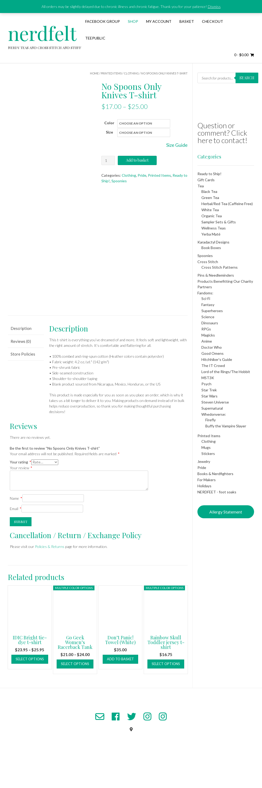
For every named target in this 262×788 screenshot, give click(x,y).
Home (94, 73)
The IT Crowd (213, 365)
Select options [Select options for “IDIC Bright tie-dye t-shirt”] (30, 688)
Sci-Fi (205, 298)
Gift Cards (206, 180)
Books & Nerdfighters (215, 473)
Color (109, 123)
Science (207, 317)
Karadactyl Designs (213, 242)
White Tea (210, 209)
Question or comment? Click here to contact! (222, 133)
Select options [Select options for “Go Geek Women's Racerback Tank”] (75, 693)
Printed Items (111, 73)
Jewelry (203, 461)
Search (247, 77)
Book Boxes (211, 247)
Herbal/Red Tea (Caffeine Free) (227, 203)
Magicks (208, 335)
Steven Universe (215, 402)
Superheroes (212, 310)
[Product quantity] (108, 160)
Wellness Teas (213, 228)
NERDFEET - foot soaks (216, 492)
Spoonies (119, 181)
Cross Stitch (207, 261)
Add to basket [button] (120, 688)
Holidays (204, 486)
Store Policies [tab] (23, 383)
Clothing (131, 73)
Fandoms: (205, 293)
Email (15, 538)
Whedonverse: (213, 414)
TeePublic (95, 38)
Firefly (210, 420)
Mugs (206, 447)
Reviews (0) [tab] (21, 370)
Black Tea (209, 191)
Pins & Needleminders (215, 275)
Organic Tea (211, 216)
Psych (206, 384)
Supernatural (212, 408)
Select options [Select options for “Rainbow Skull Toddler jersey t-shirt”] (166, 693)
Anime (206, 341)
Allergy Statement (225, 511)
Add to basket (137, 160)
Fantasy (207, 304)
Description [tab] (21, 357)
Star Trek (209, 390)
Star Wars (209, 396)
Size (109, 132)
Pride (142, 175)
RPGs (206, 329)
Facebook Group (102, 21)
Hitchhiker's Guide (216, 359)
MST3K (207, 377)
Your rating (20, 491)
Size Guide (177, 145)
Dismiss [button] (214, 6)
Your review (21, 497)
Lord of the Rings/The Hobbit (225, 371)
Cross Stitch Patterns (219, 267)
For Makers (206, 479)
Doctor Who (211, 347)
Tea (200, 186)
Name (16, 527)
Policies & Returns (49, 576)
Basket (186, 21)
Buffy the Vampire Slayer (225, 426)
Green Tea (210, 197)
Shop (133, 21)
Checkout (212, 21)
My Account (158, 21)
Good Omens (212, 353)
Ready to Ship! (209, 173)
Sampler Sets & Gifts (218, 222)
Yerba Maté (210, 234)
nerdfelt (42, 32)
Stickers (208, 453)
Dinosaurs (209, 323)
